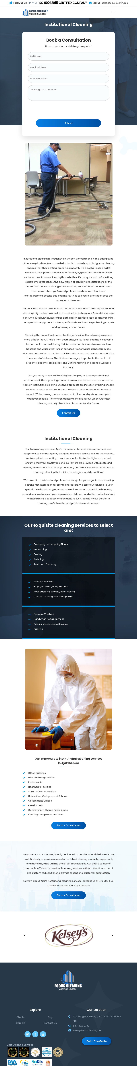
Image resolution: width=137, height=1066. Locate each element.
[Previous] (25, 935)
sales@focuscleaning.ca (115, 2)
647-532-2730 (81, 1025)
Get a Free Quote (96, 1041)
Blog (50, 1017)
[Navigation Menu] (113, 12)
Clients (20, 1017)
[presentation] (51, 111)
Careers (20, 1023)
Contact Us (50, 1023)
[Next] (111, 935)
